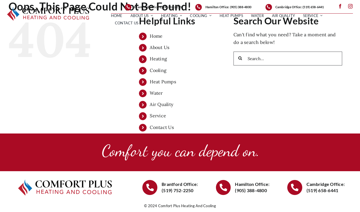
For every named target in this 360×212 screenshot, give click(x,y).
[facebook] (340, 6)
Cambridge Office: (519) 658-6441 (299, 7)
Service (158, 115)
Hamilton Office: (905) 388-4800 (228, 7)
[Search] (240, 58)
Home (156, 36)
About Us (159, 47)
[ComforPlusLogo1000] (48, 9)
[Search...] (287, 58)
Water (156, 93)
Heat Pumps (163, 81)
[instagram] (350, 6)
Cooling (158, 70)
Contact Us (161, 127)
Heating (158, 59)
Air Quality (161, 104)
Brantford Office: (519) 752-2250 (157, 7)
